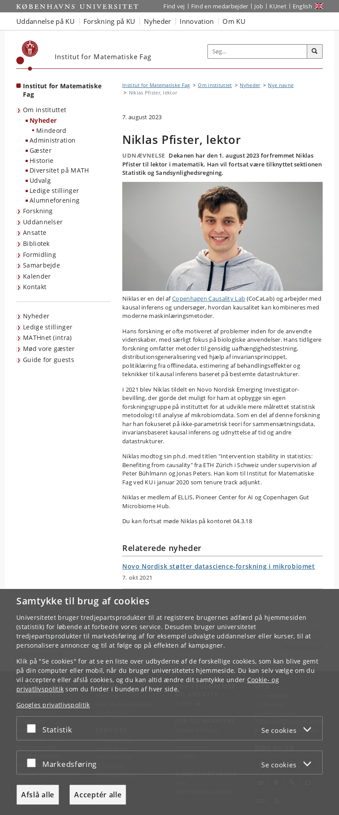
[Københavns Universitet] (27, 56)
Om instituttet (44, 110)
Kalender (37, 276)
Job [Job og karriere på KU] (258, 6)
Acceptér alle (97, 795)
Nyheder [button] (157, 21)
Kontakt (34, 287)
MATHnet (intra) (47, 337)
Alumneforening (54, 200)
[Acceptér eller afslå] (33, 728)
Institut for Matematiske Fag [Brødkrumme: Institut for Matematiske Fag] (156, 85)
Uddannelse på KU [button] (45, 21)
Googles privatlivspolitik (53, 705)
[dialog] (169, 702)
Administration (52, 140)
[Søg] (315, 51)
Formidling (39, 254)
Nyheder (43, 120)
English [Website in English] (302, 6)
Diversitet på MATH (59, 170)
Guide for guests (48, 359)
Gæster (41, 150)
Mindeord (51, 130)
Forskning (38, 211)
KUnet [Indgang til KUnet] (277, 6)
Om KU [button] (233, 21)
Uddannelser (43, 222)
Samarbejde (41, 265)
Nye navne (281, 85)
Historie (41, 160)
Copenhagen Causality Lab (208, 298)
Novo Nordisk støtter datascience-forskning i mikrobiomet (218, 566)
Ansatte (34, 232)
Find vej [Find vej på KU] (174, 6)
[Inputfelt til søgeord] (257, 51)
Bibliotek (36, 243)
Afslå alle (37, 795)
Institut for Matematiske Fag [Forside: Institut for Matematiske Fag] (62, 90)
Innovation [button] (197, 21)
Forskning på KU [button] (109, 21)
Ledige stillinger (54, 190)
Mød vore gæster (49, 348)
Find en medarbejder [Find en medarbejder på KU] (220, 6)
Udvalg (40, 180)
